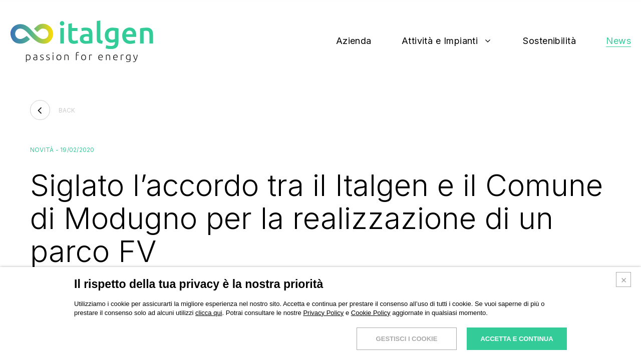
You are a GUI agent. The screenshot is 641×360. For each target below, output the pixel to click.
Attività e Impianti (440, 41)
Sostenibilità (549, 41)
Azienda (354, 41)
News (618, 41)
